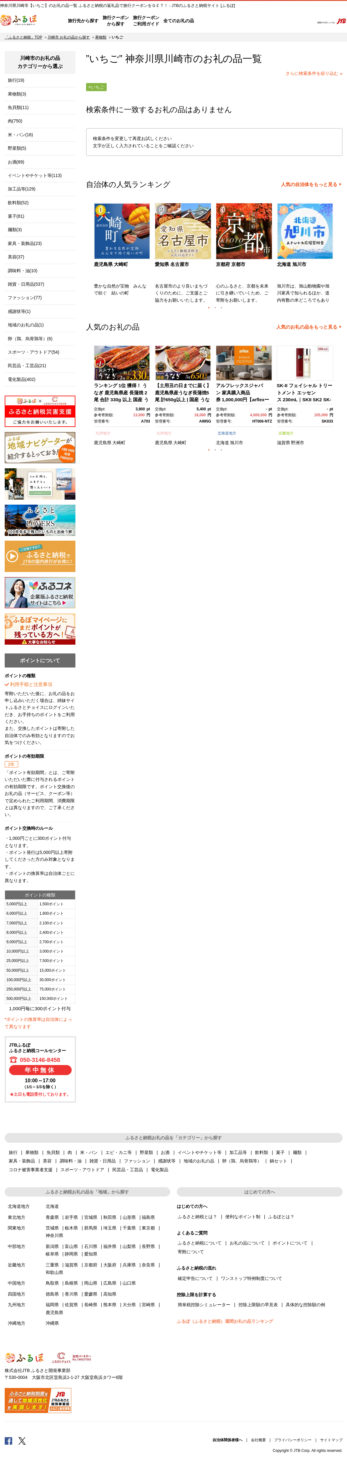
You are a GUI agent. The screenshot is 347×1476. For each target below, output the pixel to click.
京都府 (90, 1264)
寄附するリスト (287, 21)
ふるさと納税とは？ (197, 1216)
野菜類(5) (17, 148)
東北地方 (16, 1217)
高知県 (109, 1294)
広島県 (109, 1283)
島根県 (71, 1283)
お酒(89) (16, 161)
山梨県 (129, 1246)
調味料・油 (71, 1160)
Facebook (8, 1440)
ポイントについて (290, 1242)
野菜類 (146, 1152)
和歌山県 (54, 1272)
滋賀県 (283, 442)
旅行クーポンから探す (116, 20)
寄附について (191, 1251)
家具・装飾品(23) (25, 243)
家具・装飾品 (22, 1160)
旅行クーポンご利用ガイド (146, 20)
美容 (47, 1160)
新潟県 (52, 1246)
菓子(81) (16, 216)
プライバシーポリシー (293, 1440)
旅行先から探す (83, 20)
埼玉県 (109, 1227)
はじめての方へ (211, 21)
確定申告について (195, 1278)
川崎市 (178, 58)
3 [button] (221, 307)
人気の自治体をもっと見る (309, 184)
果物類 (100, 37)
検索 (305, 21)
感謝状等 (167, 1160)
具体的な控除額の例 (305, 1304)
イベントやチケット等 (200, 1152)
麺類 (297, 1152)
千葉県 (129, 1227)
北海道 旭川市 (291, 264)
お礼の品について (247, 1242)
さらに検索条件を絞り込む (312, 73)
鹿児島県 (102, 442)
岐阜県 (52, 1253)
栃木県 (71, 1227)
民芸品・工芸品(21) (27, 365)
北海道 (222, 442)
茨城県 (52, 1227)
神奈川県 (54, 1235)
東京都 (148, 1227)
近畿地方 (285, 433)
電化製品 (159, 1169)
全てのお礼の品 (178, 20)
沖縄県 (52, 1323)
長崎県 (90, 1304)
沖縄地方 (16, 1323)
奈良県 (148, 1264)
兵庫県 (129, 1264)
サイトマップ (331, 1440)
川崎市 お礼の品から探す (69, 37)
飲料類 (261, 1152)
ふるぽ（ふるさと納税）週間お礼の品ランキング (225, 1321)
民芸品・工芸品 (127, 1169)
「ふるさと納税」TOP (23, 37)
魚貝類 (53, 1152)
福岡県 (52, 1304)
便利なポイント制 (242, 1216)
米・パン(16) (20, 134)
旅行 (13, 1152)
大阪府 (109, 1264)
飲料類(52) (18, 202)
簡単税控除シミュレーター (204, 1304)
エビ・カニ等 (118, 1152)
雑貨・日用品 (102, 1160)
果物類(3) (17, 93)
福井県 (109, 1246)
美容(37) (16, 256)
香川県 (71, 1294)
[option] (122, 255)
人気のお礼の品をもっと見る (306, 327)
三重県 (52, 1264)
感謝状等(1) (19, 311)
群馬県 (90, 1227)
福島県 (148, 1217)
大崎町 (118, 442)
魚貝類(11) (18, 107)
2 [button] (215, 307)
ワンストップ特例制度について (251, 1278)
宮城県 (90, 1217)
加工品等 (238, 1152)
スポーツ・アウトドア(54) (33, 352)
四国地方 (16, 1294)
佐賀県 (71, 1304)
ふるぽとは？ (281, 1216)
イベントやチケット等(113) (35, 175)
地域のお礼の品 (199, 1160)
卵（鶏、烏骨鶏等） (242, 1160)
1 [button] (209, 307)
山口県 (129, 1283)
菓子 (280, 1152)
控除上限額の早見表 (258, 1304)
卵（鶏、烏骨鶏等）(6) (30, 338)
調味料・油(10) (23, 270)
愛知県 (90, 1253)
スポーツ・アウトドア (82, 1169)
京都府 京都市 (230, 264)
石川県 (90, 1246)
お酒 (165, 1152)
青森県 (52, 1217)
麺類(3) (15, 229)
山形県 (129, 1217)
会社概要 (258, 1440)
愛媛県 (90, 1294)
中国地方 (16, 1283)
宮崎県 (148, 1304)
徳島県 (52, 1294)
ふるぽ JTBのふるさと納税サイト (19, 21)
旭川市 (236, 442)
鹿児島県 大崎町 (111, 264)
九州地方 (102, 433)
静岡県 (71, 1253)
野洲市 (297, 442)
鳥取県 (52, 1283)
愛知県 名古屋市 (172, 264)
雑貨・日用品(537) (26, 284)
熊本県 (109, 1304)
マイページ (267, 21)
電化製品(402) (22, 379)
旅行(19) (16, 80)
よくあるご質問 (244, 21)
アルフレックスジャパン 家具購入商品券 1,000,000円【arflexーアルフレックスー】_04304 (242, 399)
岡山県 (90, 1283)
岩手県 (71, 1217)
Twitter (22, 1440)
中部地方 (16, 1246)
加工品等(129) (22, 188)
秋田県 (109, 1217)
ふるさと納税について (200, 1242)
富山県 (71, 1246)
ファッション (137, 1160)
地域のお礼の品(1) (26, 324)
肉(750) (15, 120)
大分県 (129, 1304)
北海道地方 (226, 433)
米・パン (89, 1152)
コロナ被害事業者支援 (31, 1169)
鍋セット (278, 1160)
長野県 (148, 1246)
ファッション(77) (25, 297)
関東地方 (16, 1227)
